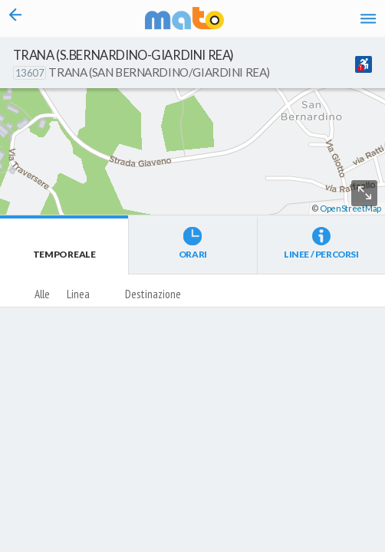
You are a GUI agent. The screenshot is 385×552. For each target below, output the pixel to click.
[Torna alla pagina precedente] (15, 18)
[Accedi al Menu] (368, 18)
